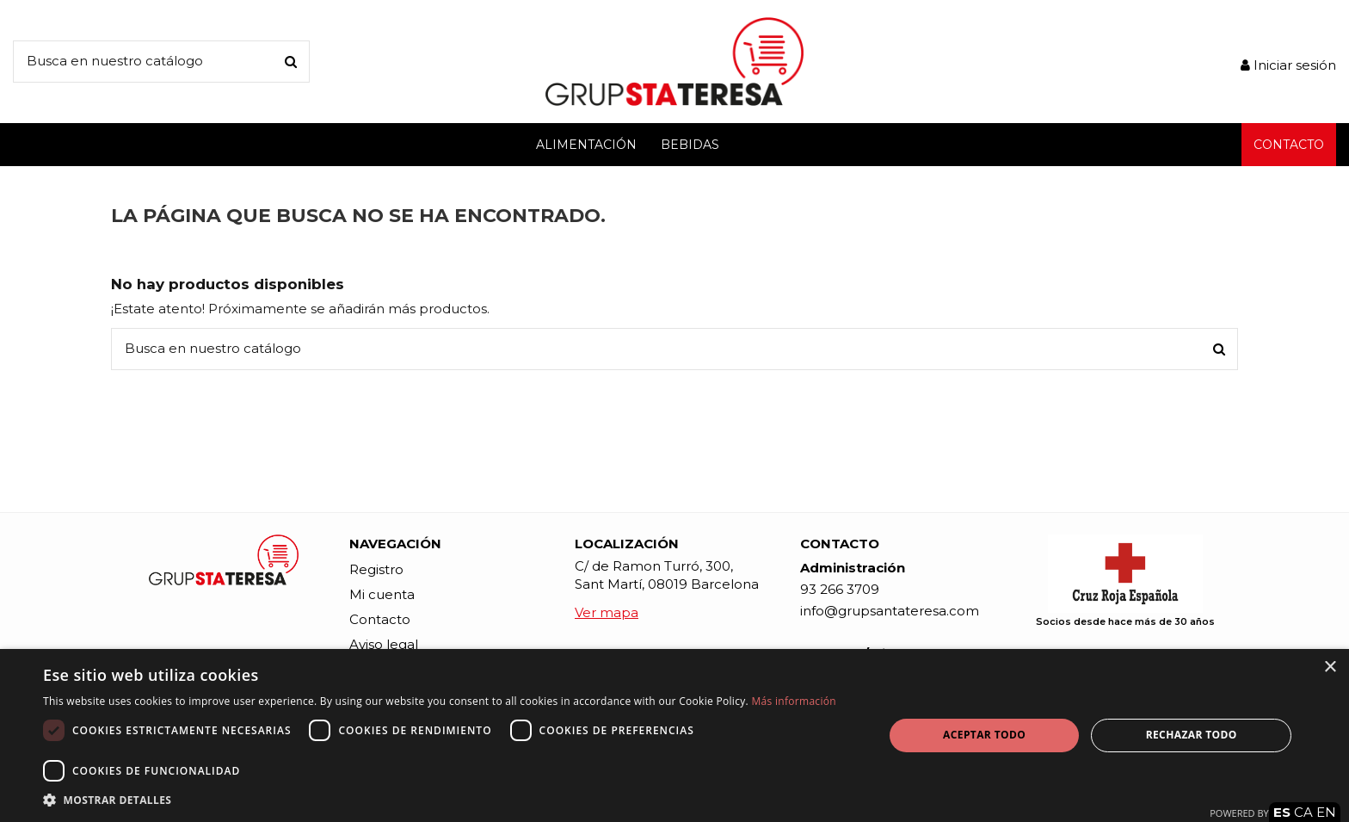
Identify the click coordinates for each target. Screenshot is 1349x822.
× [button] (1329, 667)
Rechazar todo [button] (1191, 734)
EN (1326, 812)
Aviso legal (383, 644)
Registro (376, 569)
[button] (451, 800)
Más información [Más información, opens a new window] (793, 701)
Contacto (379, 619)
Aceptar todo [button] (984, 734)
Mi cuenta (382, 594)
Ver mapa (606, 612)
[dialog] (674, 735)
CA (1303, 812)
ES (1281, 812)
